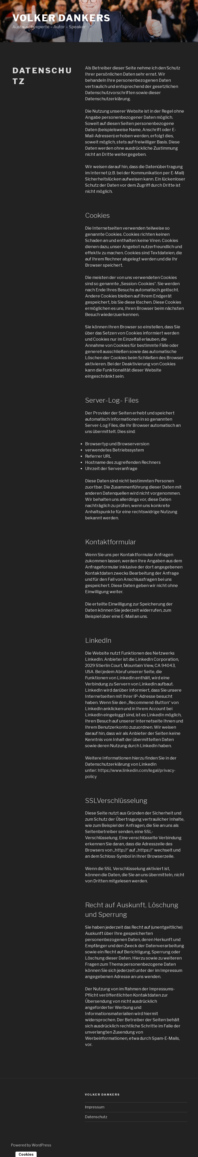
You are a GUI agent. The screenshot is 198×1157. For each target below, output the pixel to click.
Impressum (94, 1107)
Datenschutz (96, 1117)
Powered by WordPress (31, 1145)
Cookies (26, 1154)
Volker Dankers (61, 18)
